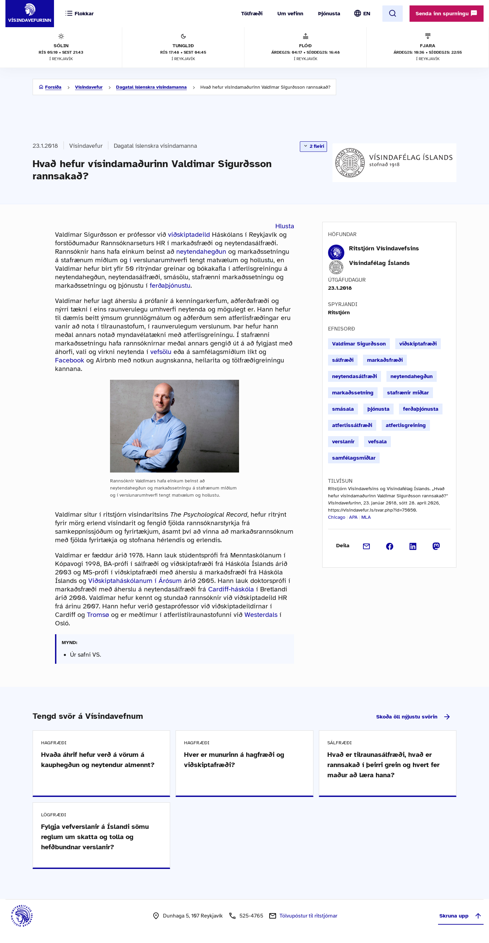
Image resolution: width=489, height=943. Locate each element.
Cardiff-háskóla (231, 589)
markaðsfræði (385, 360)
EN (366, 13)
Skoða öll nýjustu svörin (413, 717)
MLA (366, 517)
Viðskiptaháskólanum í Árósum (135, 580)
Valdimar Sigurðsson (359, 343)
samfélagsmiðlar (354, 458)
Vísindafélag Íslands (379, 263)
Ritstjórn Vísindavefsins (384, 248)
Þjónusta (329, 13)
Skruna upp (460, 916)
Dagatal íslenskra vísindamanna (151, 87)
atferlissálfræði (352, 425)
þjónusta (378, 409)
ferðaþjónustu (170, 285)
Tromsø (98, 614)
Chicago (336, 517)
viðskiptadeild (189, 234)
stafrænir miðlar (408, 392)
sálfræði (343, 360)
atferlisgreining (406, 425)
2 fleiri (313, 146)
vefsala (377, 441)
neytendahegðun (201, 251)
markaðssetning (353, 392)
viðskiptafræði (418, 343)
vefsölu (160, 352)
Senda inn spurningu (446, 13)
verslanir (343, 441)
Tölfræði (251, 13)
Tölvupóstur (308, 915)
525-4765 (251, 915)
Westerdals (260, 614)
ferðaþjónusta (420, 409)
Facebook (69, 360)
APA (353, 517)
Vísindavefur (89, 87)
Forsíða (53, 87)
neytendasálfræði (354, 376)
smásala (343, 409)
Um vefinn (290, 13)
